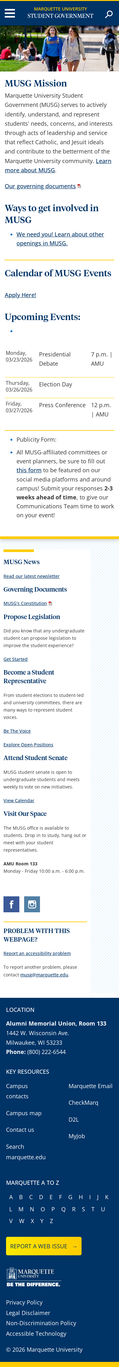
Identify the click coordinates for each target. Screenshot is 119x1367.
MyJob (77, 1136)
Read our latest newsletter (31, 576)
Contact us (20, 1129)
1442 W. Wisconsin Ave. (37, 1033)
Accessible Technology (36, 1333)
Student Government (60, 16)
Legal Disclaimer (28, 1313)
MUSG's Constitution (25, 603)
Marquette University (60, 9)
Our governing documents (40, 186)
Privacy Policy (24, 1302)
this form (29, 470)
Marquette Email (91, 1086)
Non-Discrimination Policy (41, 1323)
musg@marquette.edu (44, 975)
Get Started (15, 659)
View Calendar (18, 800)
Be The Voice (17, 731)
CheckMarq (83, 1102)
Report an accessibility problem (37, 953)
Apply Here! (20, 295)
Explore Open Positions (28, 745)
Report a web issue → (44, 1246)
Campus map (24, 1113)
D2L (74, 1119)
